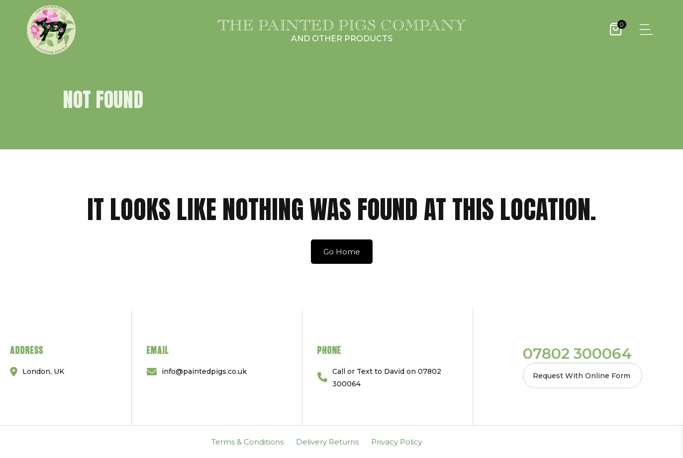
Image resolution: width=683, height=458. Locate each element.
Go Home (341, 251)
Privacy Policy (140, 442)
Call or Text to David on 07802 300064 (386, 377)
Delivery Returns (71, 442)
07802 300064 (577, 353)
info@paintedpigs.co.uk (204, 371)
